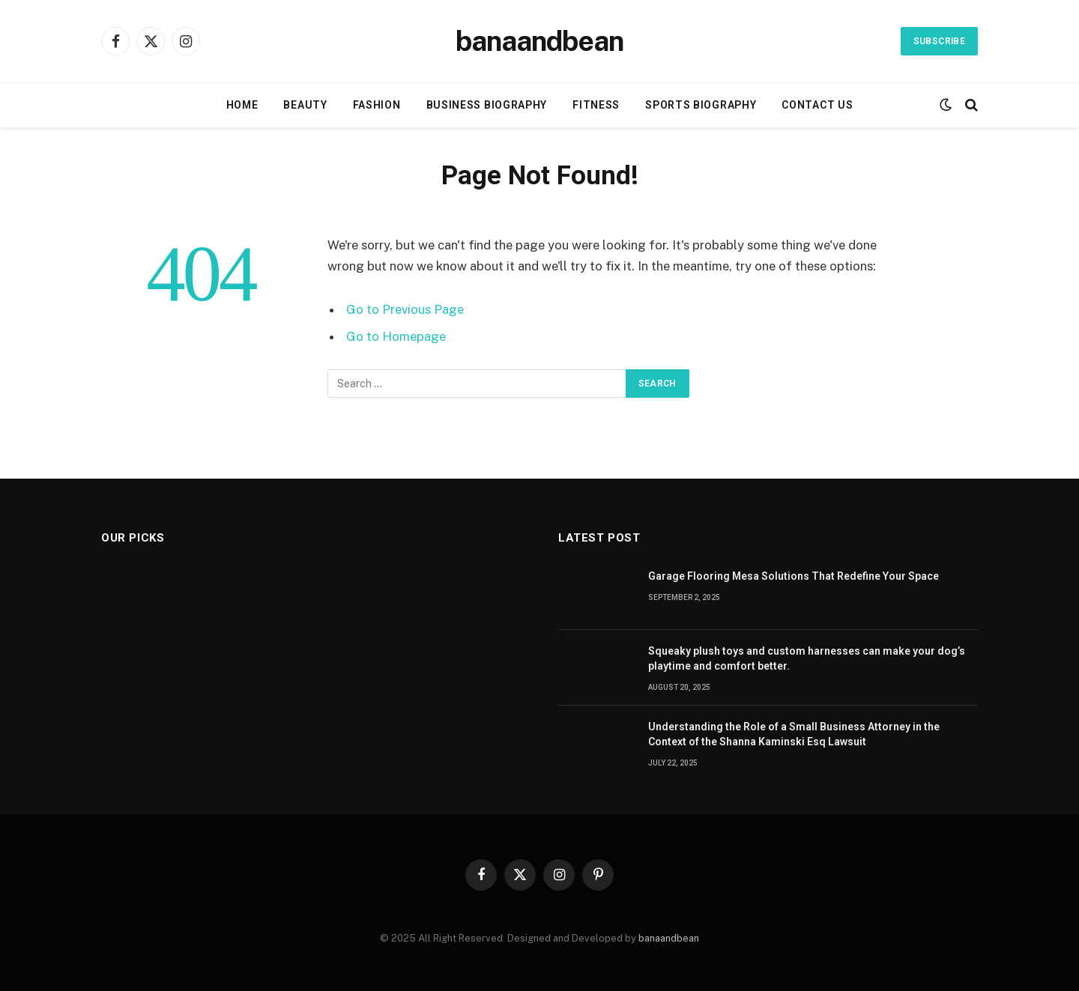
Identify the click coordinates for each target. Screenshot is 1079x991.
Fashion (377, 105)
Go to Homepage (396, 336)
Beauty (305, 105)
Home (242, 105)
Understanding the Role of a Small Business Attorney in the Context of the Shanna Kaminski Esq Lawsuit (794, 734)
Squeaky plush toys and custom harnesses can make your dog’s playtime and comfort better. (806, 658)
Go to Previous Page (405, 309)
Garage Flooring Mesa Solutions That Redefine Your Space (793, 576)
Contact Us (817, 105)
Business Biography (487, 105)
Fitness (596, 105)
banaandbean (668, 938)
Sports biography (700, 105)
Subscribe (939, 41)
